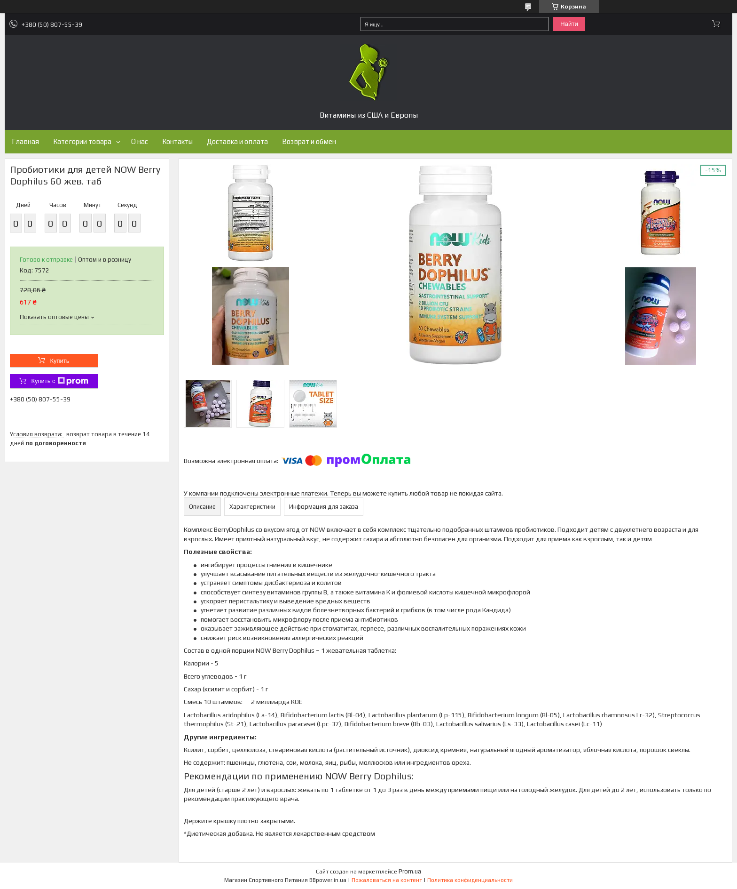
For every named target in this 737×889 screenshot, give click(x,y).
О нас (139, 141)
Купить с (59, 381)
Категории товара (82, 141)
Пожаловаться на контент (387, 880)
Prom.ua (410, 871)
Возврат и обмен (309, 141)
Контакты (177, 141)
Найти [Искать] (569, 23)
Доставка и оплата (237, 141)
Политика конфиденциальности (470, 880)
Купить (59, 360)
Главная (25, 141)
